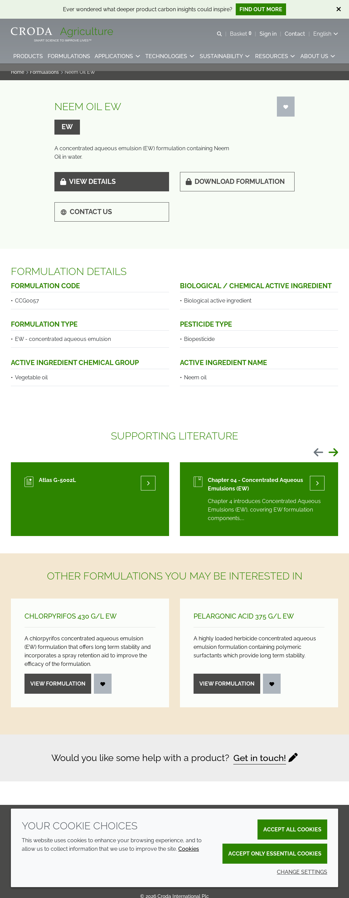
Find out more (260, 9)
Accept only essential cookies (274, 853)
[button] (28, 59)
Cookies (188, 849)
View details (88, 186)
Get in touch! (259, 762)
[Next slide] (333, 458)
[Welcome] (63, 33)
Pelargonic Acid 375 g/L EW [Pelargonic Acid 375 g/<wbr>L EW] (244, 621)
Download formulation (235, 186)
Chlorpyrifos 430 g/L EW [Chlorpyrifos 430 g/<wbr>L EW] (70, 621)
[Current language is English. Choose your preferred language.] (325, 35)
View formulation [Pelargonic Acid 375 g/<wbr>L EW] (226, 688)
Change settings (302, 872)
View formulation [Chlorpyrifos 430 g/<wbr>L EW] (57, 688)
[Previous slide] (318, 458)
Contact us (86, 216)
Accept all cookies (292, 829)
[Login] (286, 111)
